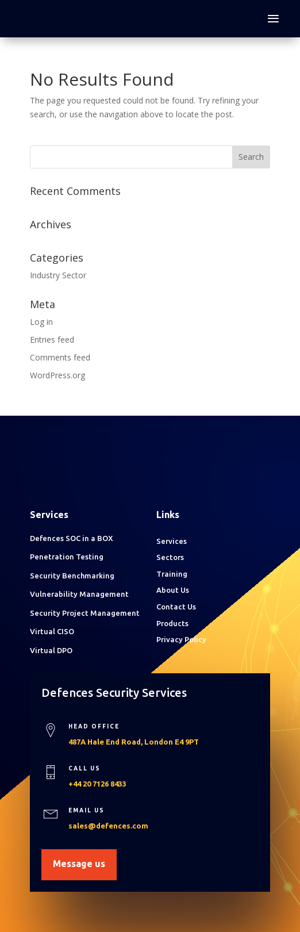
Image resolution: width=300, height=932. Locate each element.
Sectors (170, 557)
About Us (172, 590)
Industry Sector (58, 275)
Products (172, 623)
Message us (79, 863)
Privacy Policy (181, 639)
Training (171, 574)
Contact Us (176, 607)
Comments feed (60, 357)
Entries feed (52, 339)
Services (171, 541)
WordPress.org (57, 375)
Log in (41, 321)
